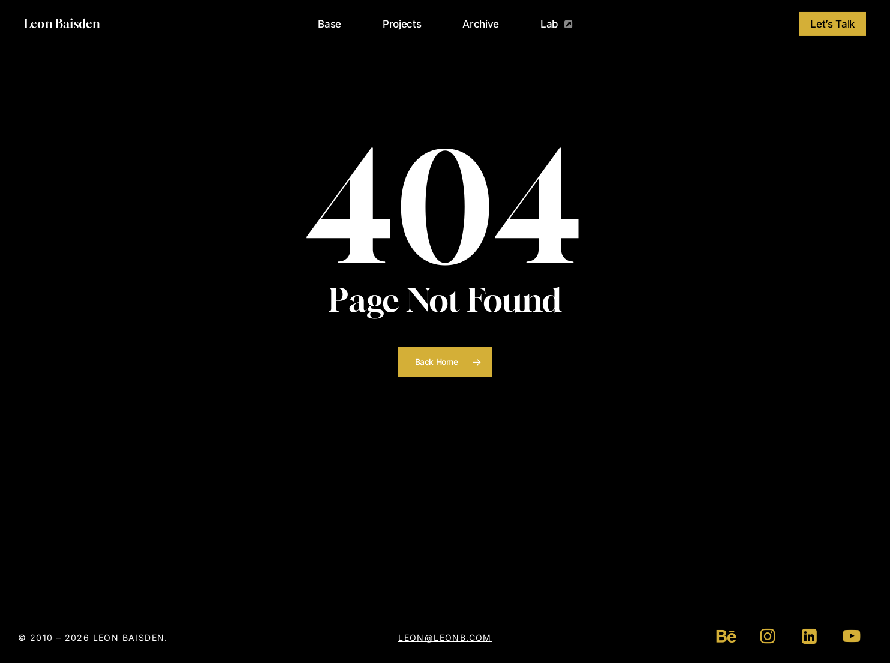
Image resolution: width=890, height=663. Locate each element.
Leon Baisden (62, 24)
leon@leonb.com (445, 637)
